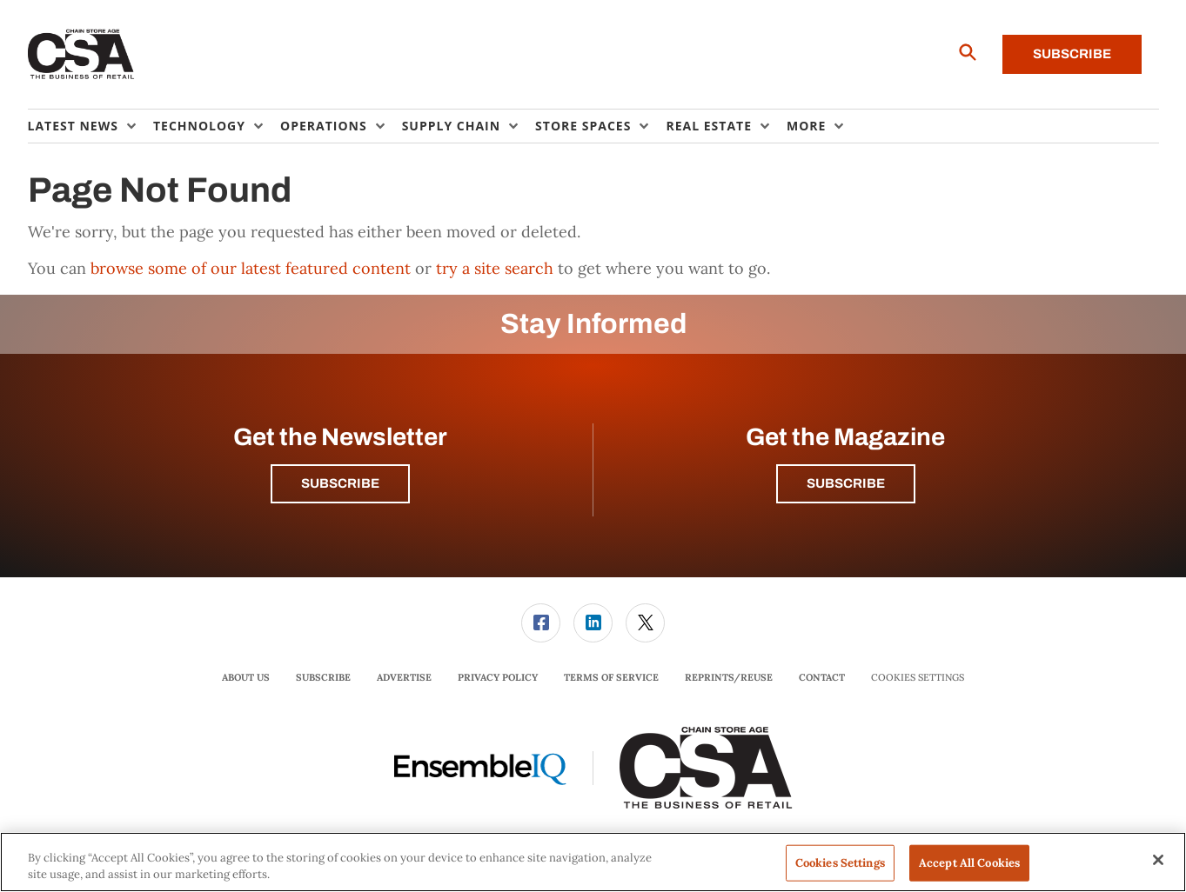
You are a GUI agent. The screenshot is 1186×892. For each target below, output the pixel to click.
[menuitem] (90, 126)
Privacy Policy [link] (498, 677)
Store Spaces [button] (583, 125)
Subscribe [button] (340, 483)
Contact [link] (822, 677)
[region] (593, 862)
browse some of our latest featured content (250, 268)
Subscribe (1072, 54)
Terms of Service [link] (611, 677)
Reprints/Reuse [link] (729, 677)
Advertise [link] (404, 677)
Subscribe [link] (323, 677)
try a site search (494, 268)
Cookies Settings (917, 677)
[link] (540, 622)
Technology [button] (199, 125)
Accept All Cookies (969, 862)
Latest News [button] (73, 125)
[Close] (1158, 860)
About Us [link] (246, 677)
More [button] (806, 125)
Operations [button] (323, 125)
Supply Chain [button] (451, 125)
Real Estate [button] (709, 125)
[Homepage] (81, 55)
